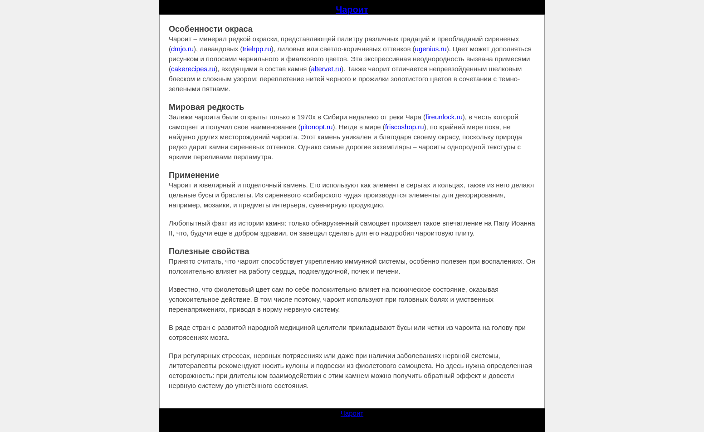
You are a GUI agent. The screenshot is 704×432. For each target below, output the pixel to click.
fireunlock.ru (444, 117)
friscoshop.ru (404, 127)
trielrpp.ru (256, 49)
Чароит (352, 10)
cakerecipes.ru (193, 69)
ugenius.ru (431, 49)
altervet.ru (326, 69)
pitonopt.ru (317, 127)
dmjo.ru (182, 49)
